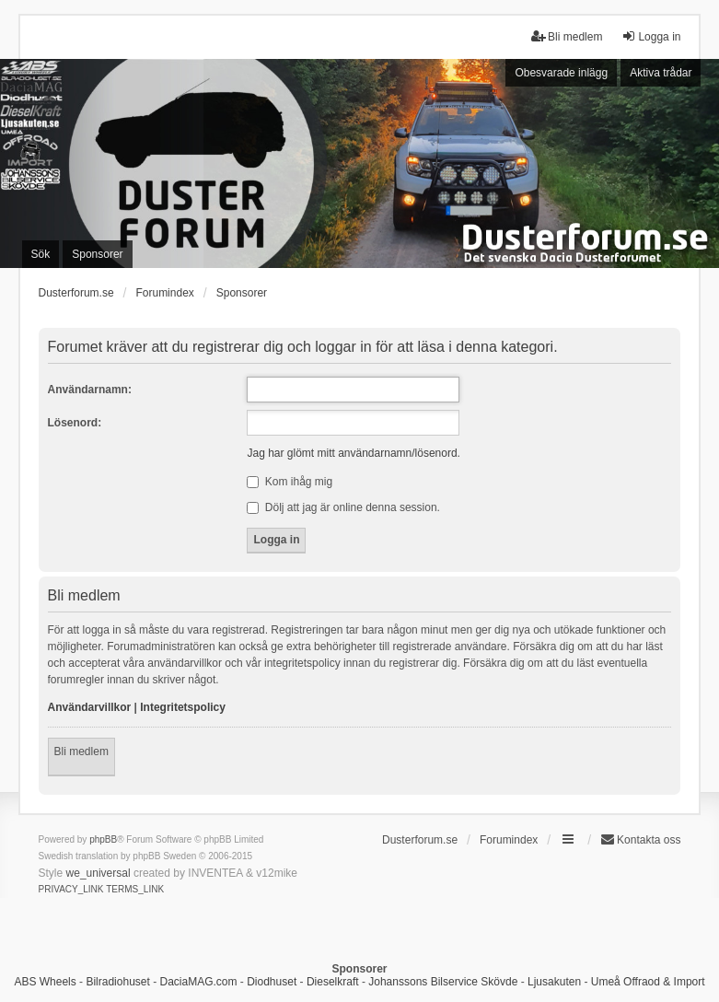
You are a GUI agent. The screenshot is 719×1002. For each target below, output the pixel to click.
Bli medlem (81, 751)
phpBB (103, 839)
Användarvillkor (90, 707)
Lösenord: (75, 422)
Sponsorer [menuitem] (97, 254)
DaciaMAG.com (198, 981)
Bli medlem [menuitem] (566, 36)
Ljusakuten (554, 981)
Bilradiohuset (117, 981)
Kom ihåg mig (289, 481)
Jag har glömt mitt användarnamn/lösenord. (353, 453)
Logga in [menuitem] (650, 36)
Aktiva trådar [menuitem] (660, 72)
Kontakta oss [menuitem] (640, 839)
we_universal (98, 873)
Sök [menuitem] (41, 254)
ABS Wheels (44, 981)
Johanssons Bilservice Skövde (442, 981)
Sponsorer (241, 292)
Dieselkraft (333, 981)
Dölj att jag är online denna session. (343, 507)
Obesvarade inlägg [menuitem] (561, 72)
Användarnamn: (90, 389)
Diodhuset (271, 981)
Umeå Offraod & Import (648, 981)
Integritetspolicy (183, 707)
